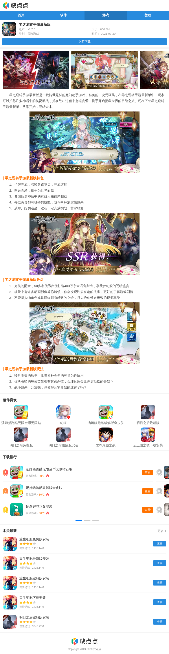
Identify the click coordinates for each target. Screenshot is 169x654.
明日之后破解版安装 (34, 617)
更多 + (162, 531)
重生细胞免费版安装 (34, 539)
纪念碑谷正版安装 (39, 506)
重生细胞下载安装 (32, 598)
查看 (148, 472)
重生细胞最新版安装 (34, 559)
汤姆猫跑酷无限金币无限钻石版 (49, 469)
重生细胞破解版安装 (34, 578)
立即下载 (84, 41)
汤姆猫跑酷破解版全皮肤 (44, 488)
